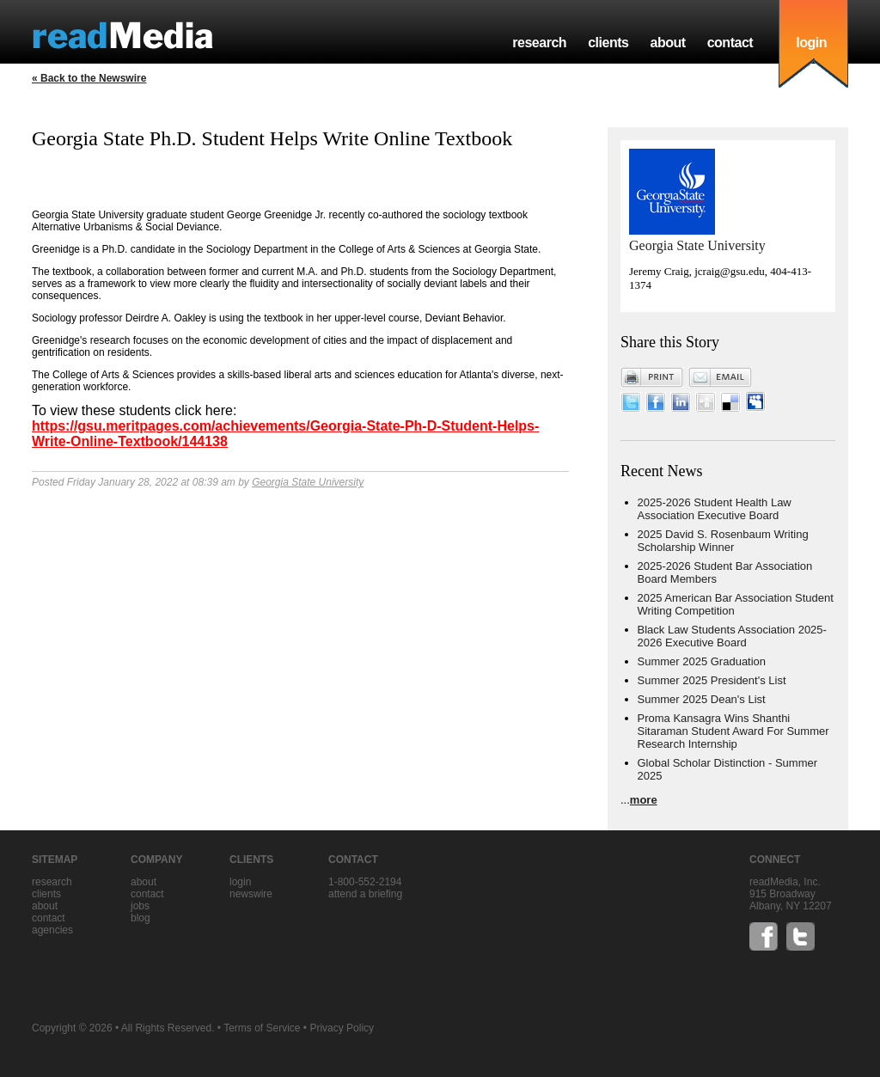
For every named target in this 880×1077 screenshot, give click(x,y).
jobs (140, 906)
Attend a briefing (365, 894)
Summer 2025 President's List (712, 680)
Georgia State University (308, 482)
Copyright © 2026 (72, 1028)
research (539, 42)
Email (720, 377)
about (667, 42)
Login (240, 882)
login (811, 42)
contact (730, 42)
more (643, 799)
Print (652, 377)
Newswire (250, 894)
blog (140, 918)
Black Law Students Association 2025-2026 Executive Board (732, 636)
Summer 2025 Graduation (702, 661)
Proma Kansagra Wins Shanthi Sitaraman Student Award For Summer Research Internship (733, 731)
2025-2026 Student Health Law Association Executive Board (714, 509)
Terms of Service (261, 1028)
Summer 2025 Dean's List (702, 699)
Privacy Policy (341, 1028)
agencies (52, 930)
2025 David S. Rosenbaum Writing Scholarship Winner (723, 541)
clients (608, 42)
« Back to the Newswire (89, 78)
